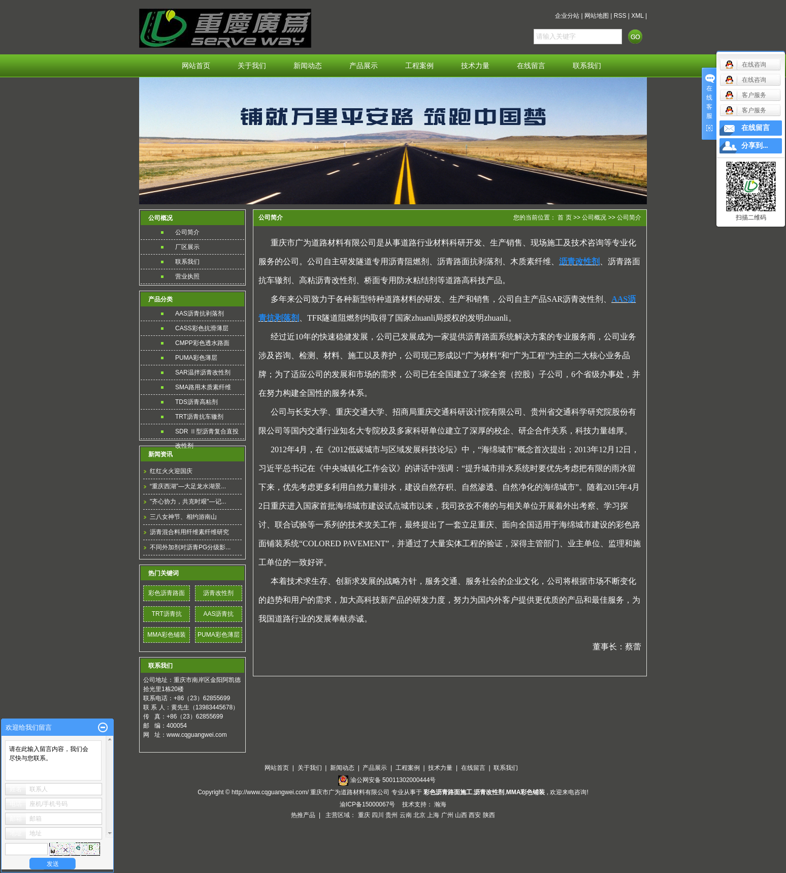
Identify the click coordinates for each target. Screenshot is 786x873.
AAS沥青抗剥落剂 (199, 313)
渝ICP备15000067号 (368, 804)
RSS (620, 15)
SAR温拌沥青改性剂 (203, 372)
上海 (433, 815)
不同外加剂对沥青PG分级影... (190, 547)
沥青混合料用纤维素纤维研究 (189, 532)
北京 (419, 815)
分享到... (754, 145)
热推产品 (303, 815)
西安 (475, 815)
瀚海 (440, 804)
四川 (378, 815)
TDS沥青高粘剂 (196, 402)
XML (637, 15)
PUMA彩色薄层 (196, 357)
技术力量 (475, 66)
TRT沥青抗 (167, 613)
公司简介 (187, 232)
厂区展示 (187, 247)
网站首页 (196, 66)
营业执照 (187, 276)
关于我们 (252, 66)
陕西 (489, 815)
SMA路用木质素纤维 (203, 387)
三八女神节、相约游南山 (183, 516)
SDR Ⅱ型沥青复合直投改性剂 (207, 433)
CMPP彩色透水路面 (202, 343)
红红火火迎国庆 (171, 471)
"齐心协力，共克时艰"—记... (188, 501)
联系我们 (587, 66)
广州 (447, 815)
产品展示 (363, 66)
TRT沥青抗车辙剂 (199, 416)
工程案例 (419, 66)
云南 (406, 815)
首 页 (564, 217)
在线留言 (531, 66)
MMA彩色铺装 (166, 634)
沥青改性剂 (218, 593)
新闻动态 (307, 66)
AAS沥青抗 (218, 613)
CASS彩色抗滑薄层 (201, 328)
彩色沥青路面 (166, 593)
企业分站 (567, 15)
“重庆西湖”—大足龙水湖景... (188, 486)
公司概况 (595, 217)
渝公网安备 (393, 780)
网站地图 (596, 15)
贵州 (391, 815)
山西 (461, 815)
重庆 (364, 815)
